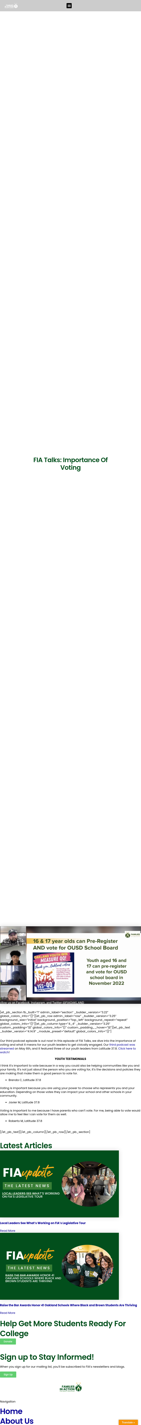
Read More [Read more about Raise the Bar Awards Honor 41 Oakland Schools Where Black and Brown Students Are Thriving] (7, 1313)
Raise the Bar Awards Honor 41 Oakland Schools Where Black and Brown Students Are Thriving (68, 1305)
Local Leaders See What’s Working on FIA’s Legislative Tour (43, 1223)
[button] (69, 5)
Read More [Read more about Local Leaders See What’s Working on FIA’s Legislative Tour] (7, 1231)
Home (11, 1411)
